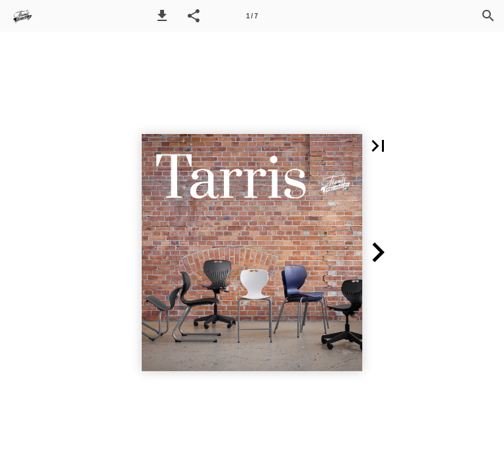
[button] (162, 16)
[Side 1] (252, 16)
